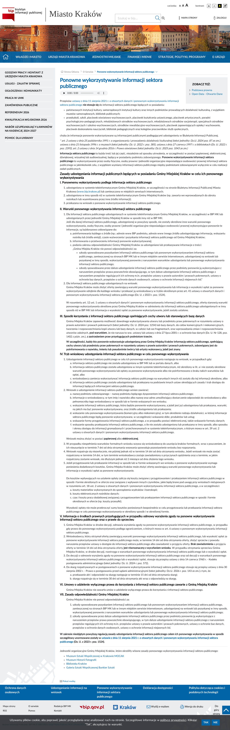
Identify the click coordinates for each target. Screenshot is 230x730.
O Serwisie (88, 72)
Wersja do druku (191, 707)
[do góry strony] (220, 710)
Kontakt (58, 711)
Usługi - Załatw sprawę (22, 83)
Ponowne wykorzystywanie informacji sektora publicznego (125, 72)
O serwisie (33, 706)
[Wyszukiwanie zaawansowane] (163, 18)
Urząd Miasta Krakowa (66, 57)
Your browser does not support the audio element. (84, 93)
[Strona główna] (7, 57)
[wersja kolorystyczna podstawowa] (209, 6)
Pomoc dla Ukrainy (19, 138)
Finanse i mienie (140, 57)
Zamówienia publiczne (21, 105)
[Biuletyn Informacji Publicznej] (93, 709)
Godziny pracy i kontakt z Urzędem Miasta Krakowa (24, 74)
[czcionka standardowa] (180, 6)
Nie (215, 722)
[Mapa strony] (188, 18)
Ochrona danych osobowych (15, 690)
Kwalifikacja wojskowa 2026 (26, 120)
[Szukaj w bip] (157, 18)
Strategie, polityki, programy (182, 57)
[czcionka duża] (190, 5)
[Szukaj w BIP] (134, 18)
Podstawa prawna (202, 90)
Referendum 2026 (17, 112)
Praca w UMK (14, 98)
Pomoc (31, 711)
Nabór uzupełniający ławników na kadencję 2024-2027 (28, 129)
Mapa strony (9, 706)
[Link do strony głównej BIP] (56, 15)
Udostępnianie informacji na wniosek (69, 690)
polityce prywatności (173, 720)
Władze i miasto (28, 57)
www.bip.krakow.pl (89, 191)
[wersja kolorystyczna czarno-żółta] (219, 6)
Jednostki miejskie (106, 57)
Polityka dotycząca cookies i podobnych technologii (207, 690)
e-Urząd (218, 57)
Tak (205, 722)
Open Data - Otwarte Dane (207, 94)
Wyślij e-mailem (158, 707)
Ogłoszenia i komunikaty (23, 91)
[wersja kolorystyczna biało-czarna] (214, 6)
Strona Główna (71, 72)
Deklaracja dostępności (158, 688)
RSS (5, 711)
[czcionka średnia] (183, 6)
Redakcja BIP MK (62, 706)
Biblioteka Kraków (76, 664)
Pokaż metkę (69, 681)
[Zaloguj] (220, 18)
